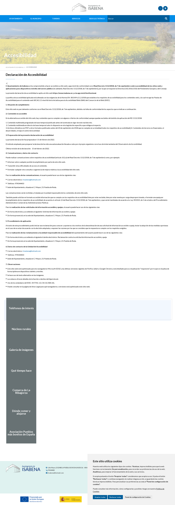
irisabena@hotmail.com (32, 180)
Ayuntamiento (15, 19)
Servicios (76, 19)
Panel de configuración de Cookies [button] (138, 497)
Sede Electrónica (97, 19)
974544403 (50, 470)
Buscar (165, 19)
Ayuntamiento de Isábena (15, 67)
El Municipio (35, 19)
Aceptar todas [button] (100, 497)
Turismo (56, 19)
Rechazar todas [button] (115, 497)
